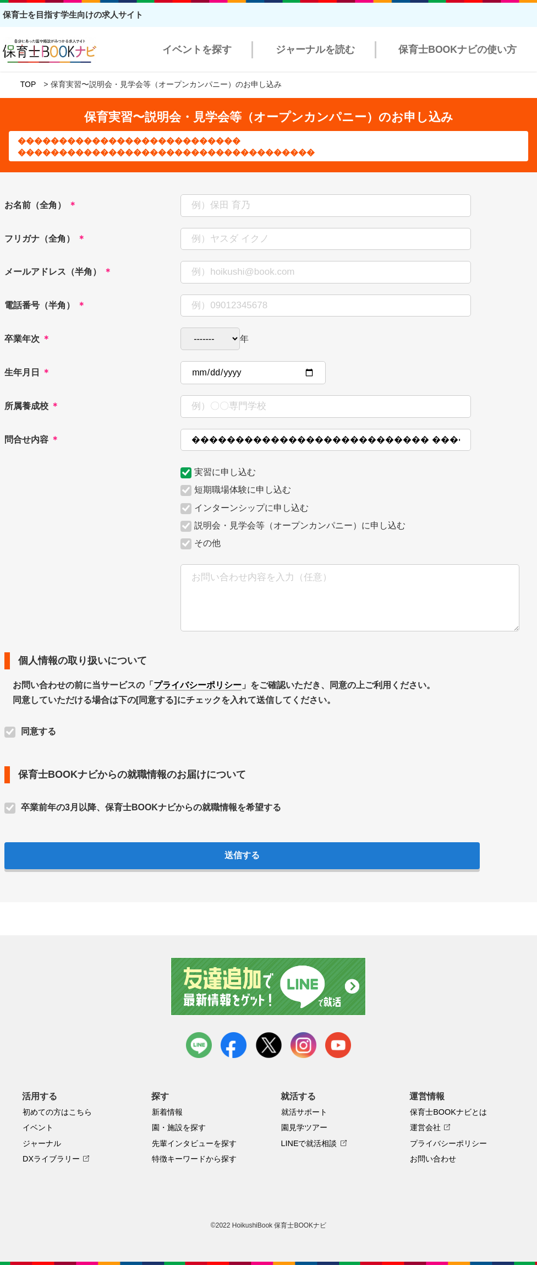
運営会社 (425, 1127)
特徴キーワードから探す (194, 1158)
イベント (38, 1127)
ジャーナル (42, 1143)
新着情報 (167, 1112)
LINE (199, 1045)
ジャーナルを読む (315, 49)
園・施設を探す (179, 1127)
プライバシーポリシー (198, 685)
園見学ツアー (304, 1127)
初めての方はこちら (57, 1112)
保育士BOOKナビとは (448, 1112)
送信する (242, 855)
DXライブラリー (51, 1158)
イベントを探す (197, 49)
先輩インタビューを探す (194, 1143)
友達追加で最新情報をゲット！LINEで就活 (269, 986)
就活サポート (304, 1112)
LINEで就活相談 (309, 1143)
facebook (233, 1045)
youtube (338, 1045)
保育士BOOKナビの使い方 (457, 49)
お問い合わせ (433, 1158)
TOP (28, 84)
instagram (303, 1045)
